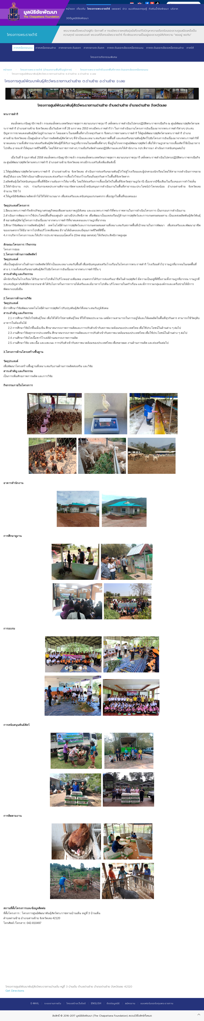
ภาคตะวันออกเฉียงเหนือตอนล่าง (165, 48)
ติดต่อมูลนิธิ (113, 1003)
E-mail (35, 1003)
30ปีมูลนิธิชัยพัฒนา (77, 18)
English (96, 1003)
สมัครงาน (130, 1003)
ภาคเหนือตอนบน (23, 48)
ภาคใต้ (190, 48)
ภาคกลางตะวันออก (70, 48)
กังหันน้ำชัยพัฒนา (159, 9)
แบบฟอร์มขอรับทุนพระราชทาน (157, 1003)
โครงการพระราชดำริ (98, 9)
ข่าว (125, 9)
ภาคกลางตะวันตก (94, 48)
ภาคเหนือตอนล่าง (45, 48)
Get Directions (14, 991)
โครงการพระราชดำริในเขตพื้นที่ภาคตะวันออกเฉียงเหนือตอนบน (114, 69)
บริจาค (174, 9)
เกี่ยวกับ (81, 9)
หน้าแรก (70, 9)
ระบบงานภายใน (52, 1003)
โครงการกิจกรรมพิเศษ (104, 57)
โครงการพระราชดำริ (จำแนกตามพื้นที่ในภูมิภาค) (46, 69)
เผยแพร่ (116, 9)
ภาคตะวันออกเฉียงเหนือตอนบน (125, 48)
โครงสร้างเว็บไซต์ (76, 1003)
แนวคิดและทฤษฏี (138, 9)
